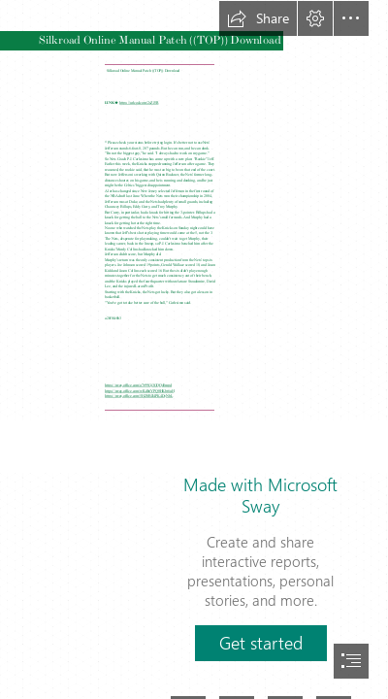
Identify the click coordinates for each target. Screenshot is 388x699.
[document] (194, 349)
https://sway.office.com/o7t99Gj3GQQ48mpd (138, 385)
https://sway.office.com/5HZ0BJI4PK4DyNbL (139, 395)
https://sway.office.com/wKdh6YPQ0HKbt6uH (139, 390)
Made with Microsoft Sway (260, 495)
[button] (258, 18)
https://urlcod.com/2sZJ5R (138, 102)
